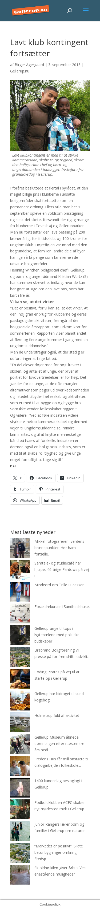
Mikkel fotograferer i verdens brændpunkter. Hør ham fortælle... (59, 548)
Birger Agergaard (29, 64)
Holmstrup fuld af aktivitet (56, 715)
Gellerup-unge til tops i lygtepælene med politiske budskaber (56, 635)
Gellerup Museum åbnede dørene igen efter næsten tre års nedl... (59, 743)
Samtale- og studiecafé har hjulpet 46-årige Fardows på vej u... (61, 569)
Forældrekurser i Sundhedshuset (62, 606)
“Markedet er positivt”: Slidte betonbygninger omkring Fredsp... (58, 852)
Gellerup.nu (19, 71)
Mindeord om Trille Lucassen (59, 584)
